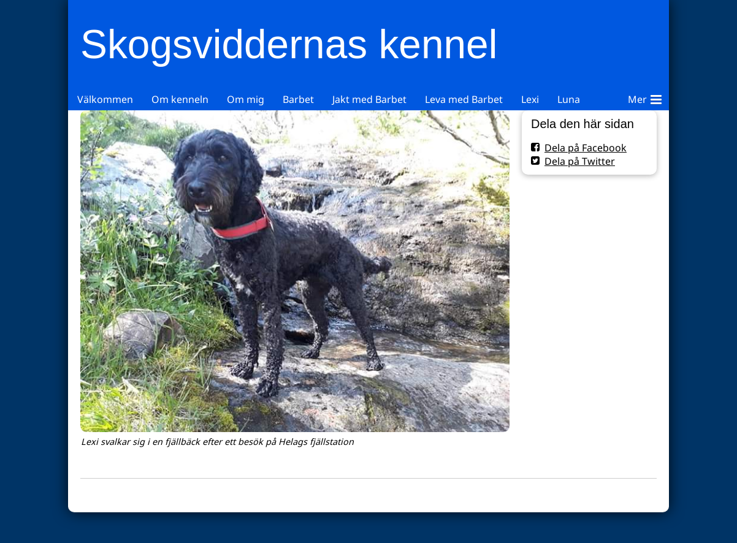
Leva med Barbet (464, 99)
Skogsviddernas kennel (288, 44)
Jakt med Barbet (369, 99)
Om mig (245, 99)
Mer (645, 97)
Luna (568, 99)
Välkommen (105, 99)
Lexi (530, 99)
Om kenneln (179, 99)
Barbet (298, 99)
